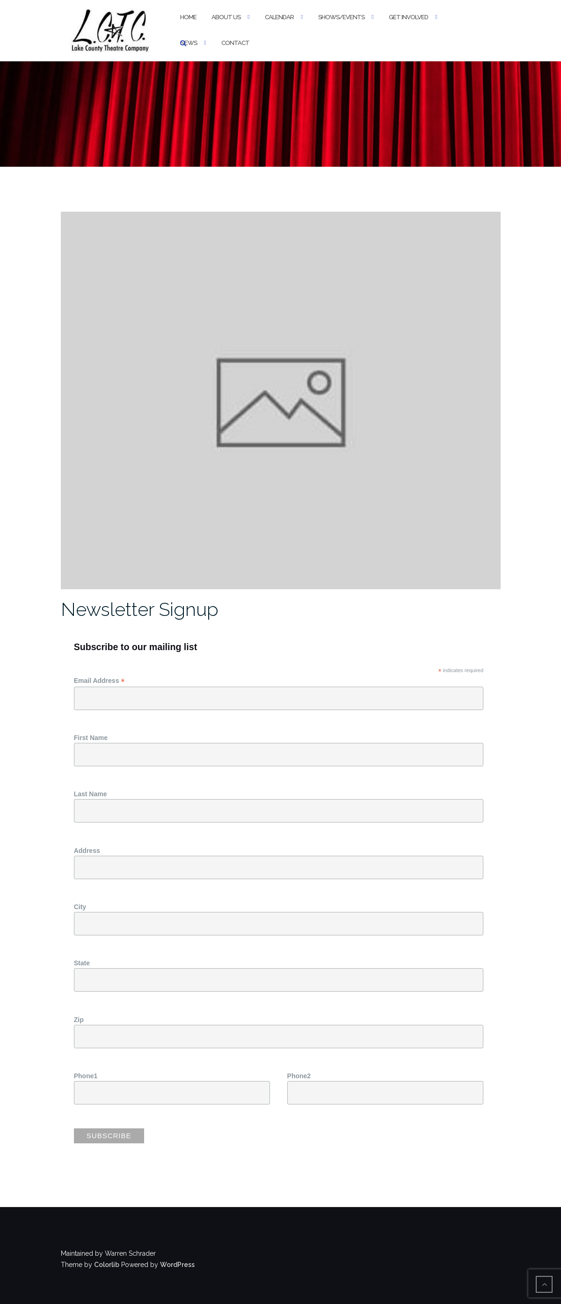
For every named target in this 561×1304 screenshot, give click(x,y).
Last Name (90, 794)
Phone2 (299, 1076)
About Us (225, 17)
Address (87, 850)
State (82, 963)
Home (188, 17)
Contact (235, 42)
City (80, 907)
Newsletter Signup (140, 609)
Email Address (99, 680)
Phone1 (86, 1076)
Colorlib (106, 1264)
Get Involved (408, 17)
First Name (91, 737)
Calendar (279, 17)
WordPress (177, 1264)
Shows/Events (341, 17)
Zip (79, 1019)
